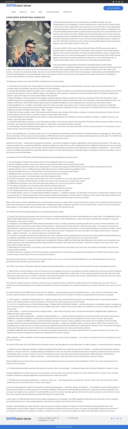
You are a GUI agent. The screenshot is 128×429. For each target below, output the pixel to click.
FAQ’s (33, 12)
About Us (23, 12)
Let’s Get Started (113, 8)
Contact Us (67, 12)
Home (13, 12)
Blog (40, 12)
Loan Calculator (52, 12)
